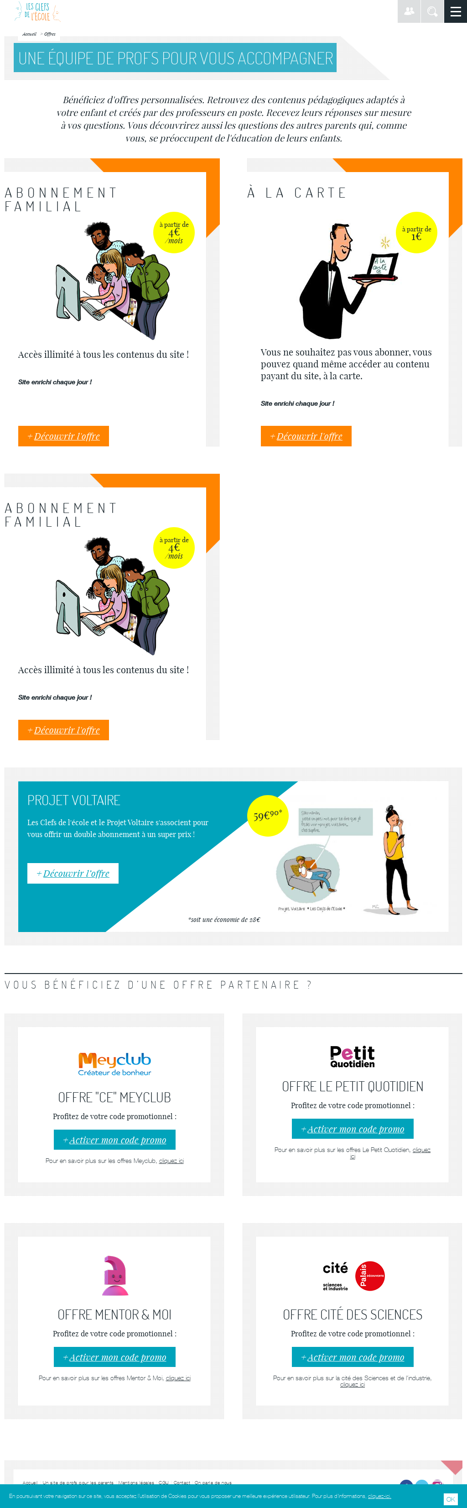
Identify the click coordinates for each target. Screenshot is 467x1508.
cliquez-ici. (379, 1496)
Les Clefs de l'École (38, 11)
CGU (164, 1482)
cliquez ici (171, 1160)
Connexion (409, 11)
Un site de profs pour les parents (78, 1482)
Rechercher (432, 11)
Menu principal (455, 11)
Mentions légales (136, 1482)
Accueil (30, 1482)
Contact (182, 1482)
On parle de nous (213, 1482)
